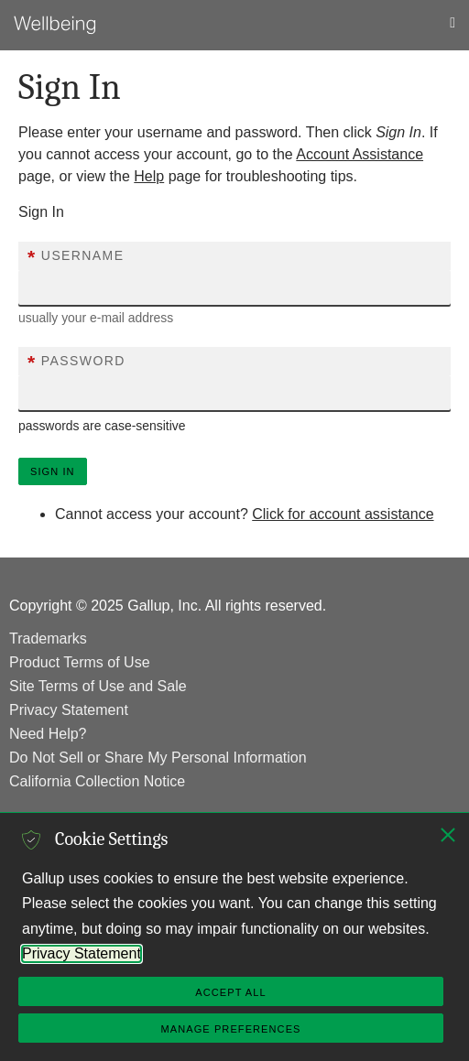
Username (75, 257)
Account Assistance (359, 154)
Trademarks (48, 638)
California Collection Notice (97, 781)
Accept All (230, 992)
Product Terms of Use (79, 662)
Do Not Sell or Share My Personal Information (158, 757)
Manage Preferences (230, 1028)
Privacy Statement (68, 710)
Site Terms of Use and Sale (98, 686)
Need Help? (48, 734)
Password (76, 363)
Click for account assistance (342, 514)
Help (149, 176)
